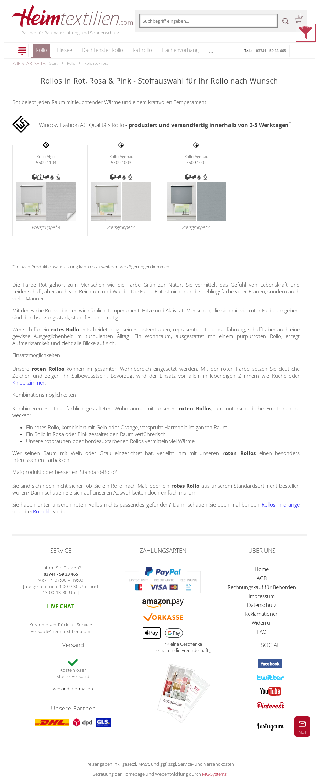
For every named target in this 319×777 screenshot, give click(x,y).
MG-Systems (214, 774)
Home (262, 569)
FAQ (261, 631)
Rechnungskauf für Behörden (262, 587)
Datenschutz (261, 604)
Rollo (41, 52)
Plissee (64, 49)
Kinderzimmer (28, 382)
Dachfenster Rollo (102, 49)
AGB (262, 578)
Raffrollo (142, 49)
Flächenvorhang (180, 49)
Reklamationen (262, 613)
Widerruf (262, 622)
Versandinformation (73, 689)
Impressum (262, 595)
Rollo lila (42, 511)
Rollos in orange (281, 504)
